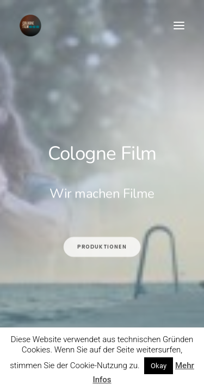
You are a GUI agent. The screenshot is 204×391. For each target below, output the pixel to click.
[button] (179, 25)
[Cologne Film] (30, 25)
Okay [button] (158, 366)
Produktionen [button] (102, 276)
